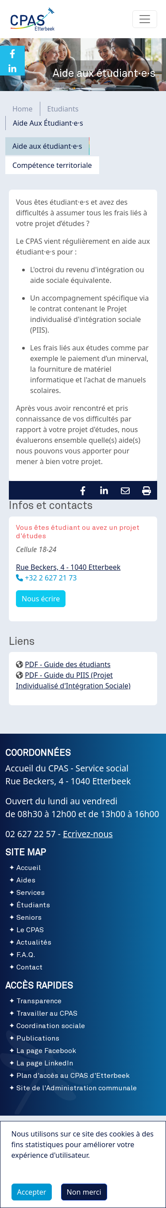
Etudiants (63, 109)
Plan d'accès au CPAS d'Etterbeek (73, 1075)
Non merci (84, 1192)
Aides (25, 880)
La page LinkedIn (44, 1063)
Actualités (33, 942)
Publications (37, 1038)
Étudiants (33, 905)
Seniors (29, 917)
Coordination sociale (50, 1025)
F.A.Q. (25, 954)
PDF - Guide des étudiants (67, 664)
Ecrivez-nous (88, 834)
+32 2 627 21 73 (50, 578)
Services (30, 892)
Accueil (28, 867)
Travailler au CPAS (46, 1013)
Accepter (31, 1192)
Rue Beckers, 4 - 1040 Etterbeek (68, 567)
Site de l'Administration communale (76, 1088)
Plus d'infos (39, 1175)
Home (22, 109)
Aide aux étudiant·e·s (47, 146)
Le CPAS (30, 930)
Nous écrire (41, 599)
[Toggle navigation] (144, 19)
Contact (29, 967)
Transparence (39, 1001)
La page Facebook (46, 1050)
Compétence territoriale (52, 165)
